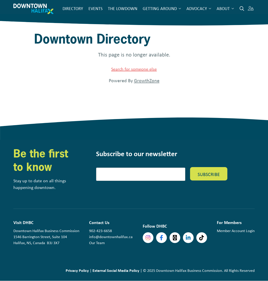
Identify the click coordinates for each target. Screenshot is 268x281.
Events (95, 8)
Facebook (161, 237)
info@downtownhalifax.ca (111, 236)
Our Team (97, 242)
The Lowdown (122, 8)
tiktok (201, 237)
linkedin (188, 237)
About (223, 8)
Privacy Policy (77, 270)
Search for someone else (134, 69)
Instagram (148, 237)
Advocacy (196, 8)
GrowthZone (146, 80)
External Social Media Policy (115, 270)
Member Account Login (236, 230)
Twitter (175, 237)
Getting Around (160, 8)
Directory (73, 8)
